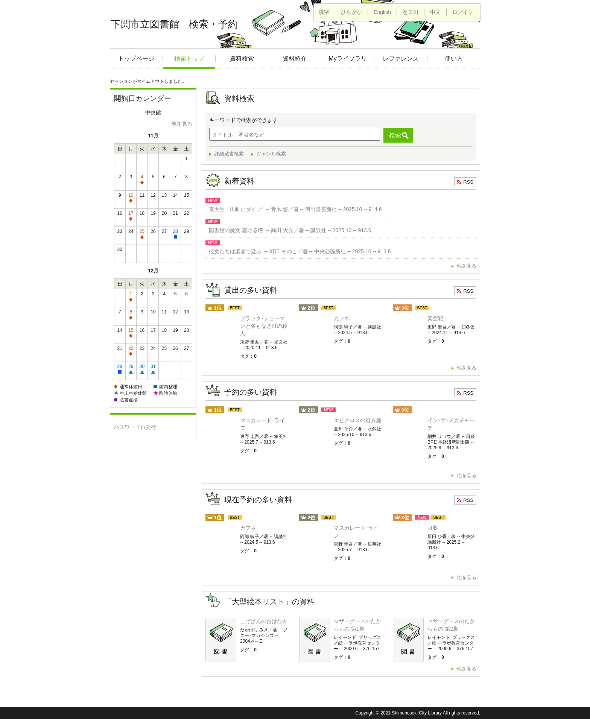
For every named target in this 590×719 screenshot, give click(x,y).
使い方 (454, 58)
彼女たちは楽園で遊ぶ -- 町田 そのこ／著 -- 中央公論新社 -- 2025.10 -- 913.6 (298, 251)
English (382, 12)
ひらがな (351, 12)
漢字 (324, 12)
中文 (435, 12)
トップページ (136, 58)
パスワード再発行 (135, 427)
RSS (468, 182)
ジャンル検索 (271, 154)
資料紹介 (295, 58)
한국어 (410, 12)
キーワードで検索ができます (243, 120)
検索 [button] (395, 135)
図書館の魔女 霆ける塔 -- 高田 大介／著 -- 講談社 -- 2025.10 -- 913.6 (288, 230)
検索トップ (189, 58)
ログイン (462, 12)
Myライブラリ (347, 58)
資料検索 (242, 58)
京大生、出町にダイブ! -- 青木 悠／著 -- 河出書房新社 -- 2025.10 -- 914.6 (294, 209)
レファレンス (401, 58)
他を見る (181, 124)
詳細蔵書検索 (229, 154)
